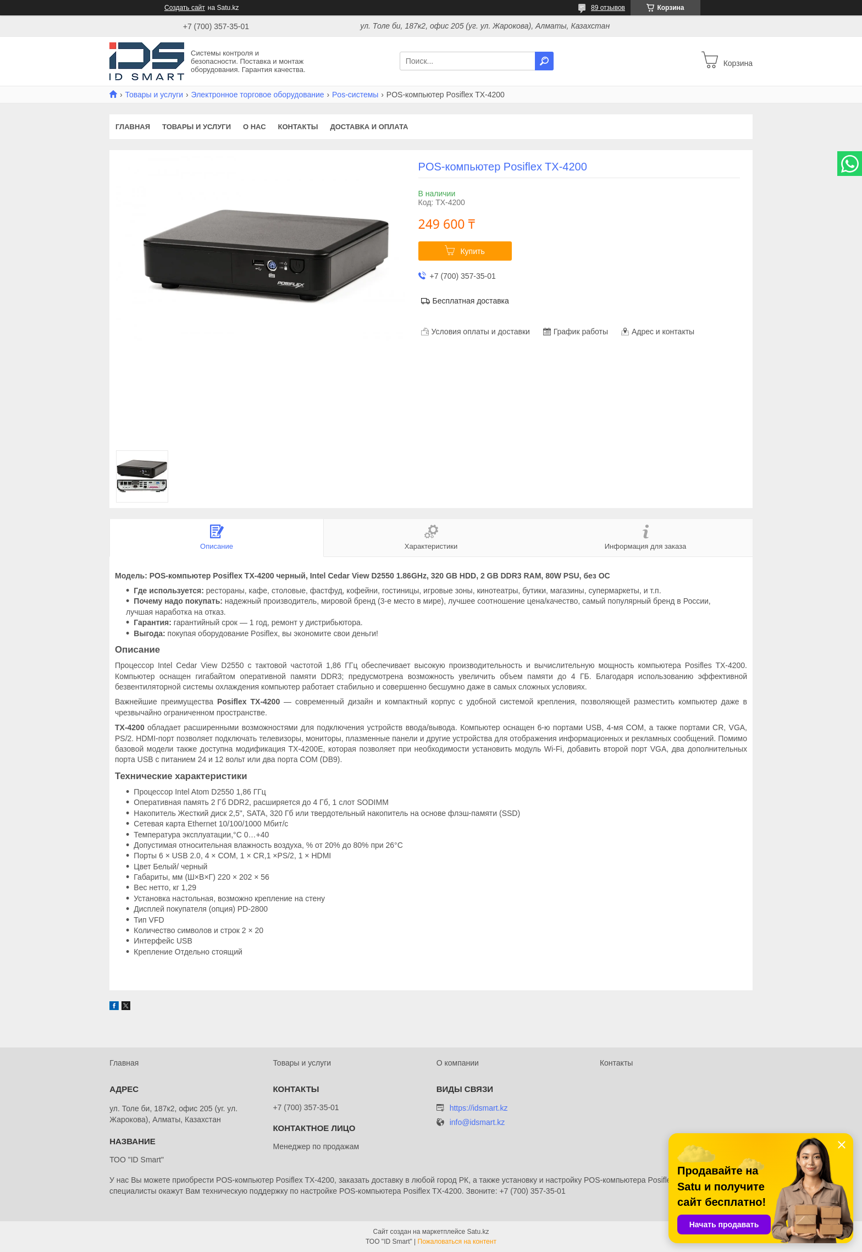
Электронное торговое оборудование (257, 94)
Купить (472, 251)
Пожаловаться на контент (457, 1241)
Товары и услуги (154, 94)
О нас (254, 127)
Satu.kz (478, 1232)
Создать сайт (184, 8)
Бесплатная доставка (471, 300)
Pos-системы (355, 94)
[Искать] (544, 61)
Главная (132, 127)
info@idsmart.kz (477, 1122)
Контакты (298, 127)
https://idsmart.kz (479, 1108)
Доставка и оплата (369, 127)
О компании (457, 1062)
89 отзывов (608, 8)
